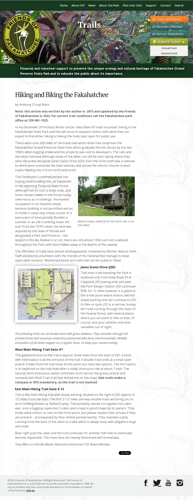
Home (64, 5)
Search (179, 5)
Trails (89, 24)
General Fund (169, 53)
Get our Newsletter (168, 34)
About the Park (109, 5)
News (91, 5)
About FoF (78, 5)
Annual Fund (169, 48)
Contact (165, 5)
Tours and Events (167, 19)
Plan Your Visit (132, 5)
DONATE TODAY (169, 41)
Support (151, 5)
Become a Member (168, 26)
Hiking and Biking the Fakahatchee (61, 94)
